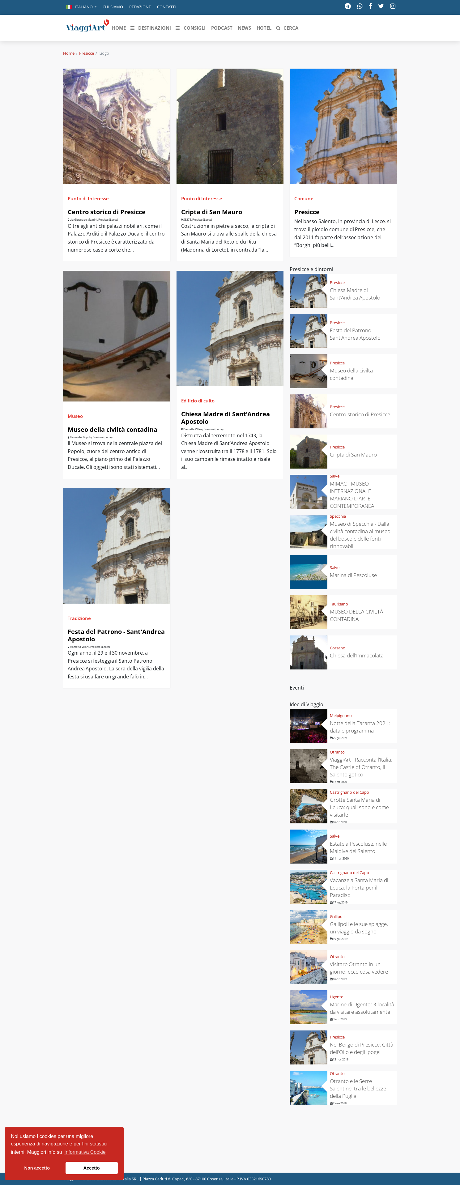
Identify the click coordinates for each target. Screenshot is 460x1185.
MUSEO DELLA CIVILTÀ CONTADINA (356, 615)
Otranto (337, 752)
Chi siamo (113, 7)
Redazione (140, 7)
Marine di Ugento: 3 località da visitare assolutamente (362, 1008)
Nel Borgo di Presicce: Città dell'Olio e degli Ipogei (361, 1048)
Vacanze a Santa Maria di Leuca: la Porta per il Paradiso (359, 887)
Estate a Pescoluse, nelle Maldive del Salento (358, 847)
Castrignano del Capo (349, 792)
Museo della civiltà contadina (112, 429)
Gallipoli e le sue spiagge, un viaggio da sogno (359, 927)
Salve (334, 476)
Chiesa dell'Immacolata (357, 655)
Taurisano (339, 604)
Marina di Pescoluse (353, 575)
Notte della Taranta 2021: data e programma (360, 727)
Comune (303, 198)
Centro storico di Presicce (107, 212)
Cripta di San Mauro (211, 212)
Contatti (166, 7)
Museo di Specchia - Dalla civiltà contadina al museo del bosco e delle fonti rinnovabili (360, 535)
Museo (75, 416)
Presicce (86, 53)
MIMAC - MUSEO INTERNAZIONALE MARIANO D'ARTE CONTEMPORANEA (352, 494)
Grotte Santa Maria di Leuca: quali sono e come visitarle (359, 807)
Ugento (336, 997)
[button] (81, 7)
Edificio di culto (198, 400)
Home (69, 53)
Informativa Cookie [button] (84, 1152)
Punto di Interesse (88, 198)
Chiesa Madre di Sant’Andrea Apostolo (225, 418)
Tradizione (79, 618)
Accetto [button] (91, 1168)
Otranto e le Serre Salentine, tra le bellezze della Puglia (358, 1088)
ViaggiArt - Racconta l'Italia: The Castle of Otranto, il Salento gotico (361, 767)
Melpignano (341, 715)
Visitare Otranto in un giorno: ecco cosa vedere (359, 968)
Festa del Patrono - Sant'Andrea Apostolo (116, 635)
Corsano (337, 648)
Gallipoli (337, 916)
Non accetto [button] (37, 1168)
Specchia (338, 516)
